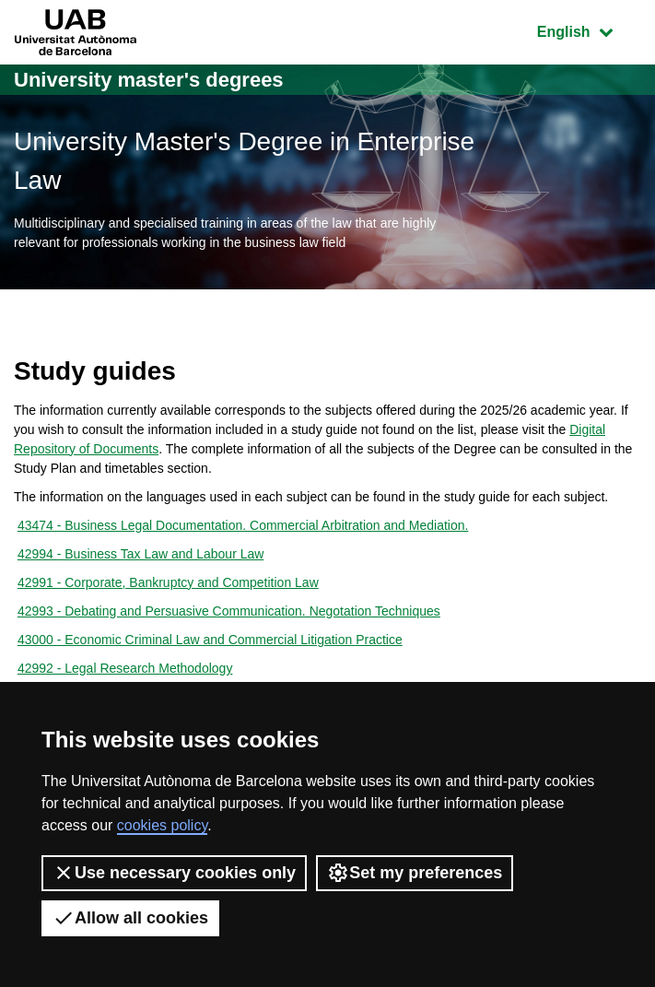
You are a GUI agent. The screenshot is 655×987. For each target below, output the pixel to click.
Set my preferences (414, 873)
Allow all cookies (130, 918)
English (588, 30)
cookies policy (162, 825)
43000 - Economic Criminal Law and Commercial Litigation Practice (210, 639)
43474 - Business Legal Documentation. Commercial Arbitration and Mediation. (243, 525)
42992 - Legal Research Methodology (125, 668)
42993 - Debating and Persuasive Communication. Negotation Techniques (229, 611)
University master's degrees (149, 79)
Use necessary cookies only (174, 873)
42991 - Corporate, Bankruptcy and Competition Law (168, 582)
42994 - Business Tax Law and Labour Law (140, 553)
